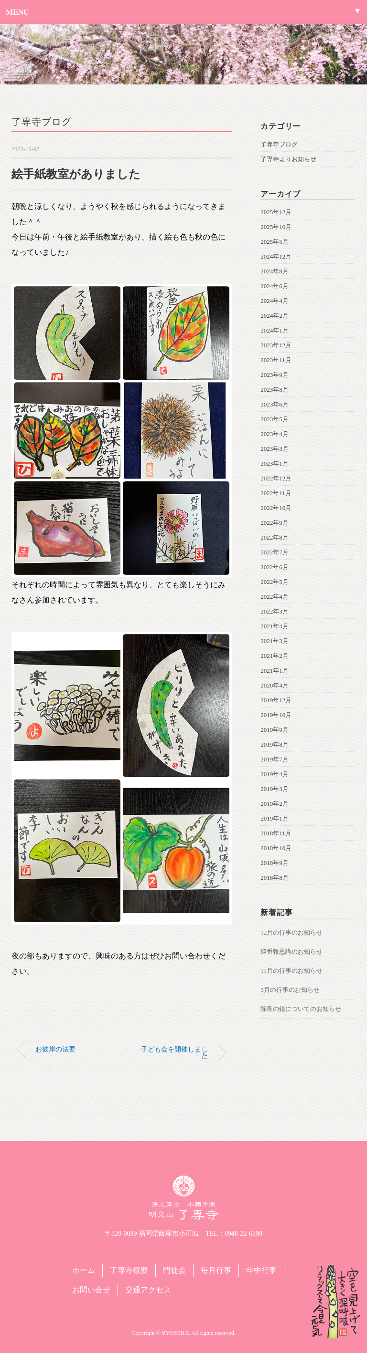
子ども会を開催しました (174, 1052)
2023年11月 (275, 360)
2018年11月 (275, 833)
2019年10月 (275, 714)
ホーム (83, 1270)
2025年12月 (275, 212)
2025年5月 (274, 241)
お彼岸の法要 (55, 1049)
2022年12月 (275, 478)
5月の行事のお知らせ (290, 989)
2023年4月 (274, 433)
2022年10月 (275, 507)
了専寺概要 (129, 1270)
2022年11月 (275, 493)
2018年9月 (274, 862)
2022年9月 (274, 522)
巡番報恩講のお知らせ (291, 951)
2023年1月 (274, 463)
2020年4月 (274, 685)
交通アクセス (148, 1290)
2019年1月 (274, 818)
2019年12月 (275, 700)
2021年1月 (274, 670)
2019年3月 (274, 788)
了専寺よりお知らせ (288, 159)
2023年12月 (275, 345)
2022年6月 (274, 567)
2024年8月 (274, 271)
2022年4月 (274, 596)
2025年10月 (275, 226)
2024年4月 (274, 300)
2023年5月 (274, 419)
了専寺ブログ (41, 121)
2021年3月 (274, 641)
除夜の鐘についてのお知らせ (300, 1008)
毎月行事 (216, 1270)
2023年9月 (274, 374)
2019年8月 (274, 744)
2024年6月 (274, 286)
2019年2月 (274, 803)
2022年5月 (274, 581)
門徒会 (174, 1270)
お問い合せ (91, 1290)
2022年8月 (274, 537)
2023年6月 (274, 404)
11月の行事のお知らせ (291, 970)
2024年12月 (275, 256)
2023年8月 (274, 389)
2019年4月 (274, 774)
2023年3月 (274, 448)
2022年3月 (274, 611)
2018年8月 (274, 877)
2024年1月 (274, 330)
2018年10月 (275, 848)
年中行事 (261, 1270)
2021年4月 (274, 626)
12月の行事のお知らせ (291, 932)
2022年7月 (274, 552)
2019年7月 (274, 759)
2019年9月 (274, 729)
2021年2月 (274, 655)
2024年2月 (274, 315)
